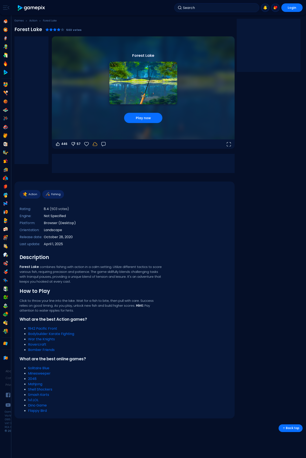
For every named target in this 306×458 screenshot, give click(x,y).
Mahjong (35, 384)
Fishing (53, 194)
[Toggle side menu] (5, 7)
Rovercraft (37, 344)
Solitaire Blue (38, 368)
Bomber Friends (41, 349)
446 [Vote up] (61, 144)
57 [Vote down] (76, 144)
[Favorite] (86, 144)
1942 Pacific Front (42, 328)
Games (19, 20)
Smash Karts (38, 394)
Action (33, 20)
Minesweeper (39, 373)
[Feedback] (103, 144)
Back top (290, 428)
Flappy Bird (37, 410)
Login (292, 8)
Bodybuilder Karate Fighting (51, 333)
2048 (32, 378)
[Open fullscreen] (228, 144)
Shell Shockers (40, 389)
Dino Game (37, 405)
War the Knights (41, 339)
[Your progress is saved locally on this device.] (95, 144)
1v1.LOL (33, 400)
